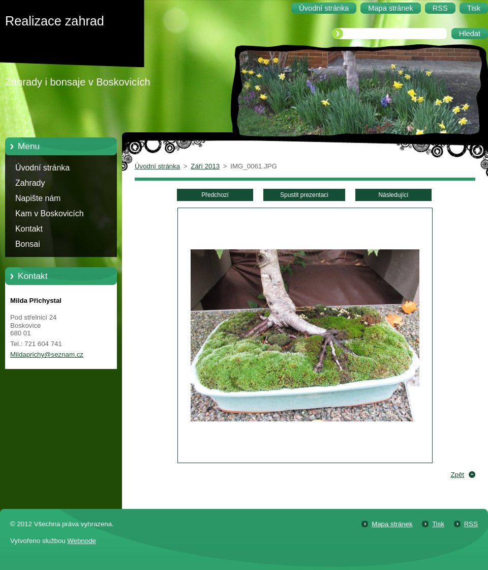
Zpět (457, 474)
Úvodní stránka (42, 167)
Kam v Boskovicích (49, 213)
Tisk (438, 524)
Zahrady (30, 183)
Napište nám (37, 198)
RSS (471, 524)
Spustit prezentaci (304, 194)
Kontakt (29, 228)
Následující (393, 194)
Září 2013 (205, 166)
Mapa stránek (392, 524)
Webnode (81, 541)
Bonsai (27, 244)
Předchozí (215, 194)
